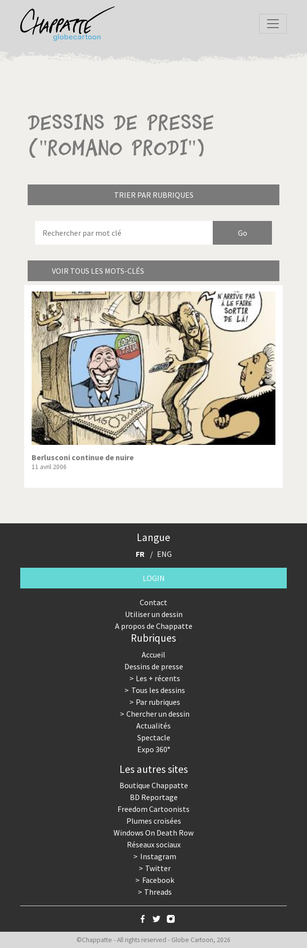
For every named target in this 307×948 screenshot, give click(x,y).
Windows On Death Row (153, 833)
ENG (164, 554)
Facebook (158, 880)
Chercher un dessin (158, 714)
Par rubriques (158, 702)
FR (140, 554)
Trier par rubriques (153, 195)
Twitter (158, 868)
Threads (158, 892)
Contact (153, 602)
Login (154, 578)
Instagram (158, 856)
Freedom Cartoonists (153, 809)
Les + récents (158, 678)
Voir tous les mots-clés (98, 271)
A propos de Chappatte (153, 626)
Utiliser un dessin (154, 614)
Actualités (153, 725)
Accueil (153, 654)
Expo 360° (153, 749)
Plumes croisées (153, 821)
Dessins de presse (153, 666)
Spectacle (153, 737)
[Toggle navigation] (273, 24)
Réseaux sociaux (154, 844)
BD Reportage (154, 797)
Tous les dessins (158, 690)
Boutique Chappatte (153, 785)
